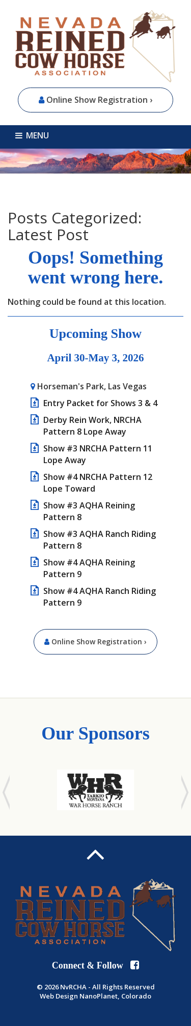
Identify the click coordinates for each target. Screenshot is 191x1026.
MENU (32, 135)
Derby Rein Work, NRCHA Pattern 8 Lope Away (92, 425)
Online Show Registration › (95, 99)
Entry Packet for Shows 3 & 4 (100, 403)
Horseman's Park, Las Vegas (92, 386)
